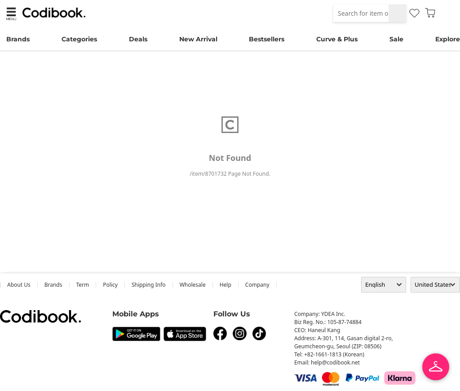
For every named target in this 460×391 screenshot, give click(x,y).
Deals (138, 39)
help (225, 285)
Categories (79, 39)
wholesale (193, 285)
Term (82, 285)
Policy (110, 285)
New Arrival (198, 39)
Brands (18, 39)
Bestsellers (266, 39)
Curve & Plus (337, 39)
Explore (447, 39)
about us (19, 285)
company (257, 285)
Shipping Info (149, 285)
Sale (396, 39)
